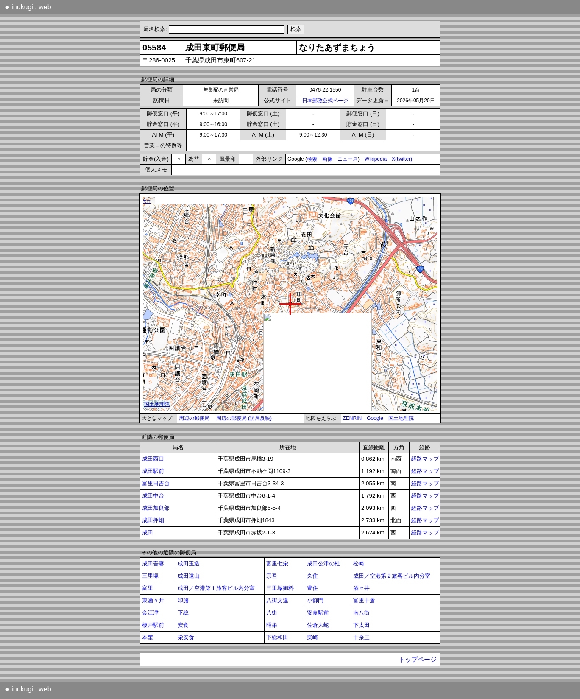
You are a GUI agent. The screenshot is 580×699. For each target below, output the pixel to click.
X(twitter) (402, 159)
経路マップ (425, 459)
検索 (312, 159)
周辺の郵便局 (194, 418)
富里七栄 (277, 563)
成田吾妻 (153, 563)
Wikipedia (376, 159)
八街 (271, 613)
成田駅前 (153, 471)
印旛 (183, 600)
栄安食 (186, 637)
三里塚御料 (280, 588)
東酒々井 (153, 600)
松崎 (358, 563)
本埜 (147, 637)
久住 (312, 576)
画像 (327, 159)
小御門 (315, 600)
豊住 (312, 588)
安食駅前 (318, 613)
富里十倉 (364, 600)
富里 (147, 588)
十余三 (361, 637)
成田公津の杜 (323, 563)
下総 (183, 613)
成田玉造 (189, 563)
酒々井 (361, 588)
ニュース (347, 159)
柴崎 (312, 637)
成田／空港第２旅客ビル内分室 (391, 576)
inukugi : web (28, 6)
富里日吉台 (156, 483)
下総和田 (277, 637)
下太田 (361, 625)
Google (375, 418)
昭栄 (271, 625)
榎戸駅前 (153, 625)
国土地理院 (401, 418)
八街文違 (277, 600)
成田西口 (153, 459)
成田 (147, 532)
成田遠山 (189, 576)
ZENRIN (352, 418)
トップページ (418, 659)
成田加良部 (156, 508)
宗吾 (271, 576)
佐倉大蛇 (318, 625)
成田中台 (153, 495)
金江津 (150, 613)
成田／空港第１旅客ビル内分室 (216, 588)
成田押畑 (153, 520)
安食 (183, 625)
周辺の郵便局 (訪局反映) (244, 418)
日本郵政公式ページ (325, 100)
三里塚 (150, 576)
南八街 (361, 613)
